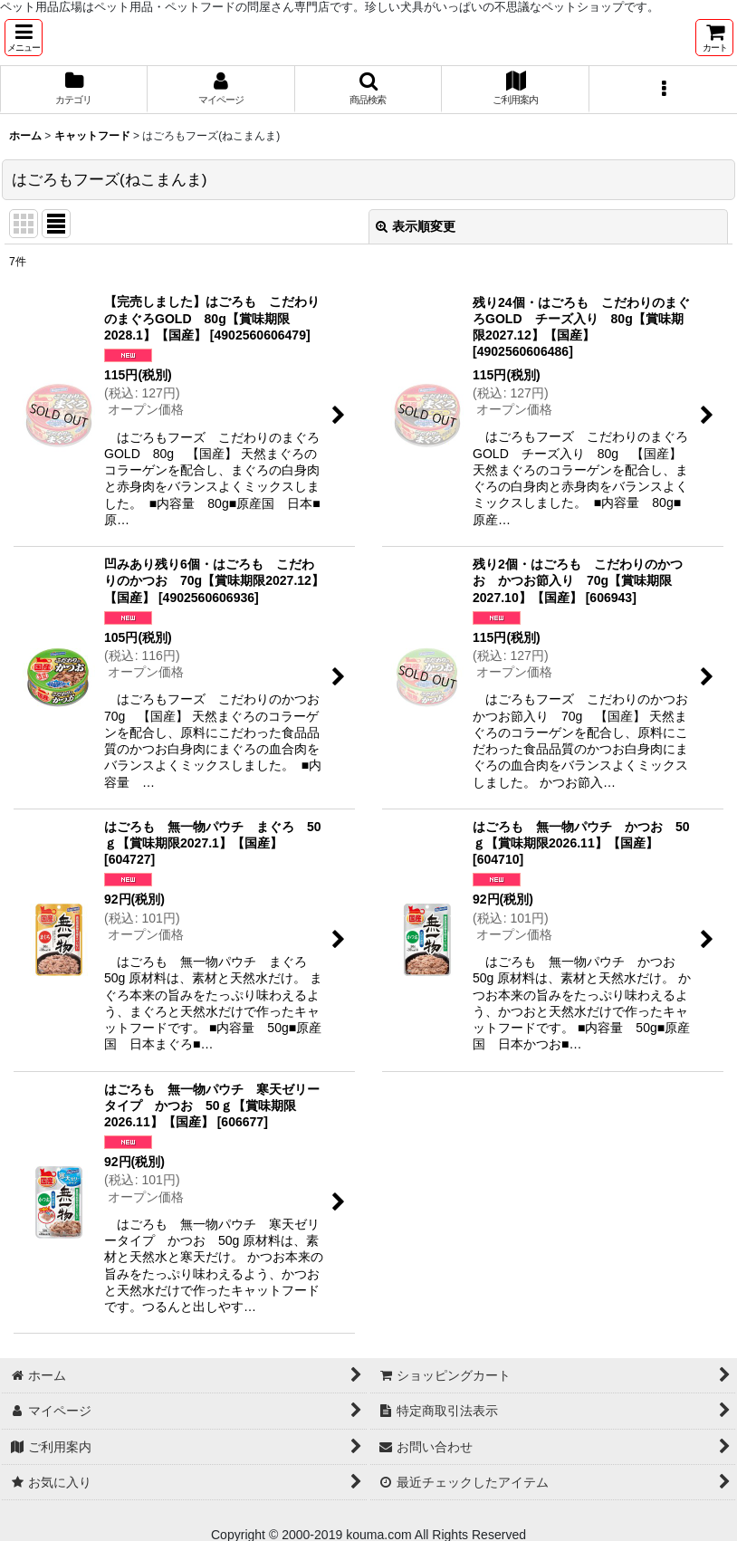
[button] (24, 37)
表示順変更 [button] (415, 226)
